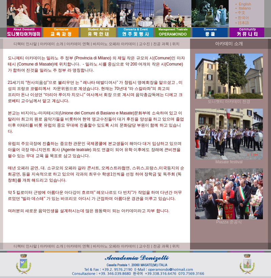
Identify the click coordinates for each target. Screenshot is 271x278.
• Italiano (243, 8)
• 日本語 (242, 23)
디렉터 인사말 (25, 44)
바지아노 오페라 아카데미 (114, 44)
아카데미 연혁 (78, 44)
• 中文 (240, 13)
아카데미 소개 (51, 44)
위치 (176, 44)
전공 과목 (161, 44)
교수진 (144, 44)
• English (243, 4)
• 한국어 (242, 18)
